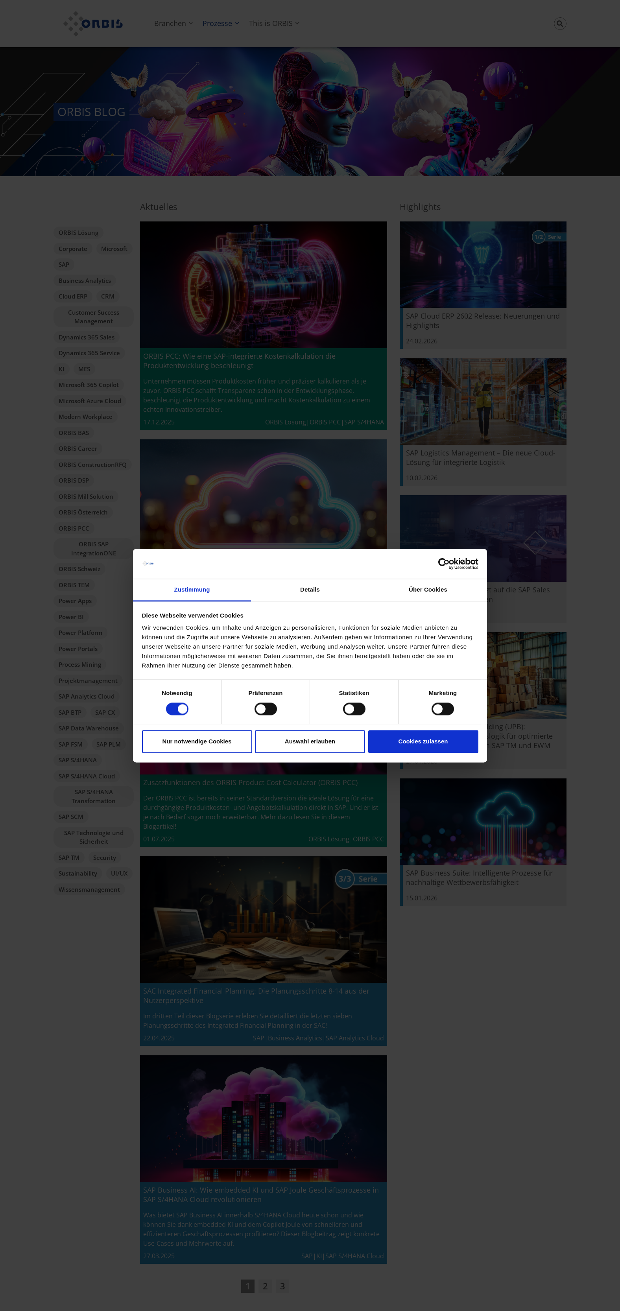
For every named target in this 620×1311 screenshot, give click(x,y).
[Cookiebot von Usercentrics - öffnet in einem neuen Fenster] (444, 564)
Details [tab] (310, 589)
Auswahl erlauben (310, 741)
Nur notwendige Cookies (197, 741)
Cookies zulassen (423, 741)
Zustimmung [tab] (192, 589)
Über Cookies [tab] (428, 589)
